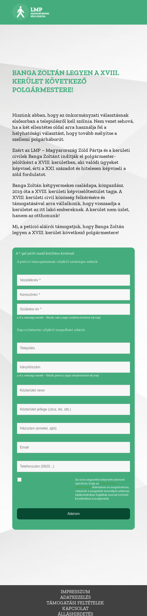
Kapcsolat (75, 608)
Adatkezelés (75, 597)
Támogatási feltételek (75, 602)
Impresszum (75, 591)
